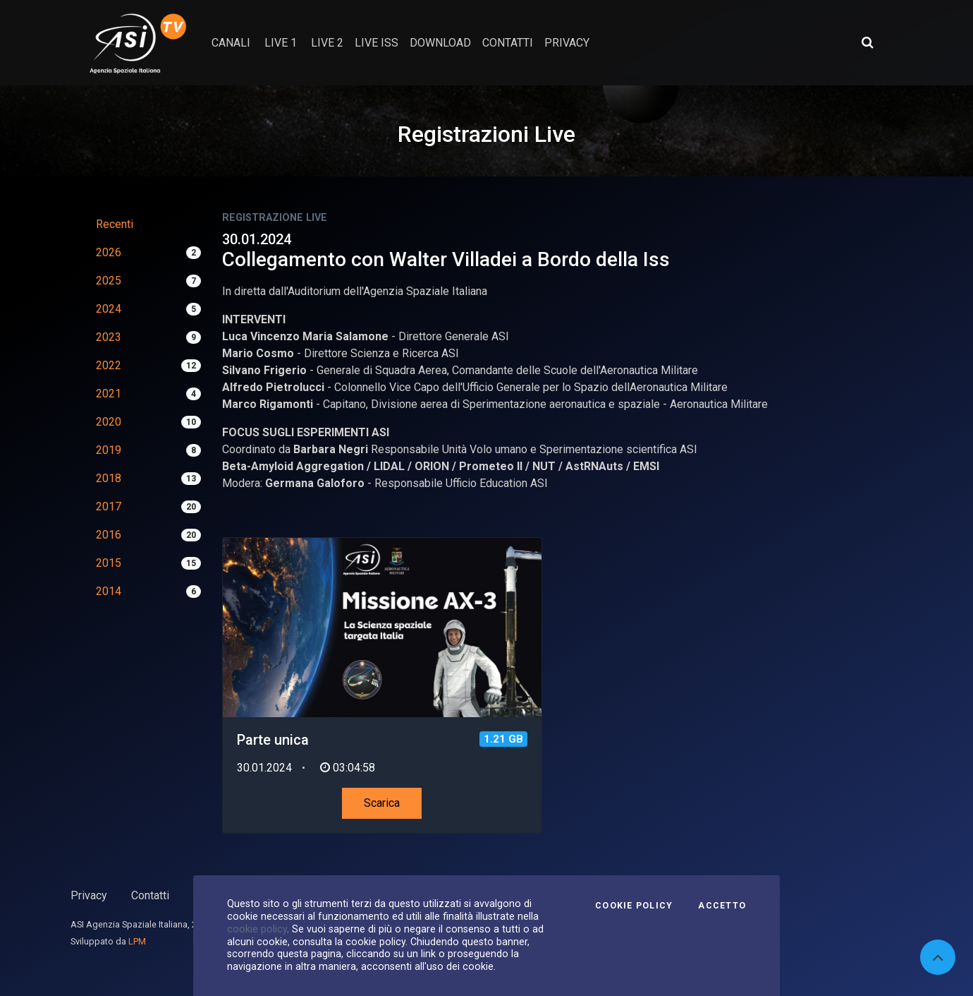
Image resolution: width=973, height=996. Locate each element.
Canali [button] (231, 42)
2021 (108, 393)
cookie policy (257, 929)
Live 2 (327, 42)
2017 (108, 506)
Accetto (722, 905)
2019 (108, 450)
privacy (566, 42)
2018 (108, 478)
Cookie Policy (634, 905)
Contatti (150, 895)
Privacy (89, 895)
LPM (137, 941)
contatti (507, 42)
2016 (108, 534)
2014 (108, 591)
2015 (108, 563)
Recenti (114, 224)
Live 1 (280, 42)
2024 (108, 309)
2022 (108, 365)
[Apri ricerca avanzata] (867, 42)
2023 (108, 337)
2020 (108, 421)
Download (440, 42)
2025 (108, 280)
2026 (108, 252)
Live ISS (376, 42)
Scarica (382, 803)
